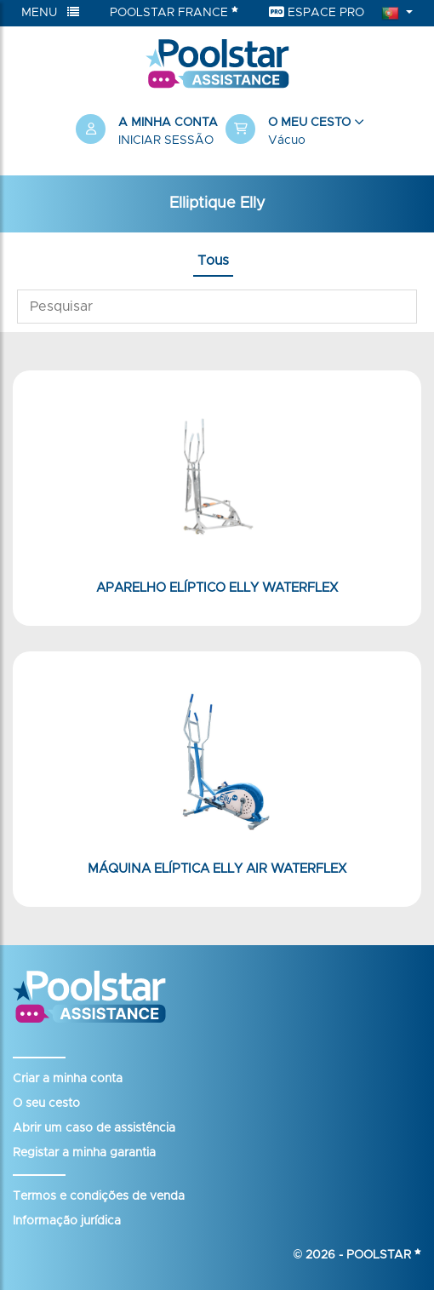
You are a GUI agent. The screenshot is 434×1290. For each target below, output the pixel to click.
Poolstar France (174, 12)
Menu (50, 12)
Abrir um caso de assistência (94, 1128)
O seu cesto (46, 1103)
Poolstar (383, 1255)
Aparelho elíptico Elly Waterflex (217, 588)
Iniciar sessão (166, 140)
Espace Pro (316, 12)
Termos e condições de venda (99, 1196)
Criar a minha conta (68, 1079)
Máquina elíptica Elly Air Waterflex (217, 869)
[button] (292, 132)
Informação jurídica (67, 1221)
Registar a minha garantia (84, 1153)
